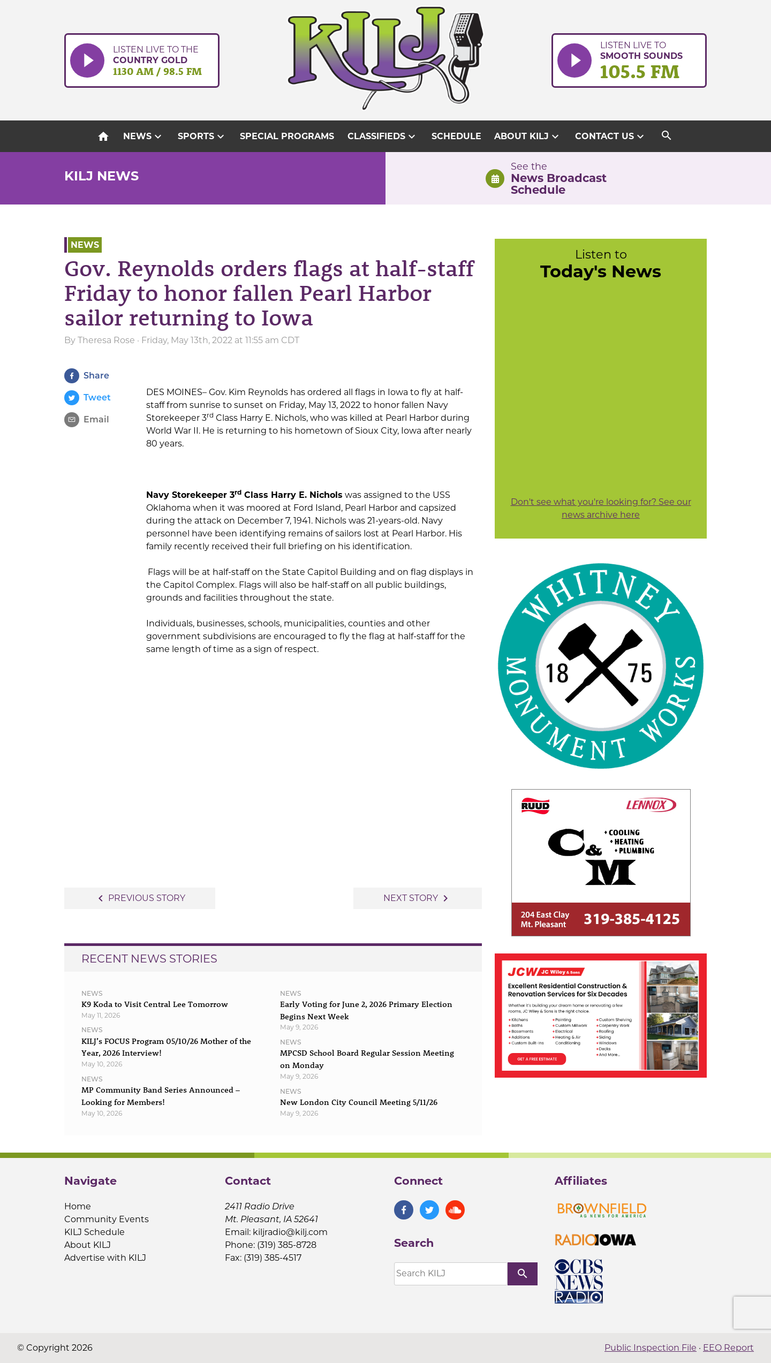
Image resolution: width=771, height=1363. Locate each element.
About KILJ (528, 136)
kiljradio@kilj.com (290, 1232)
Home (77, 1206)
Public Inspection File (650, 1348)
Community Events (106, 1219)
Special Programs (287, 136)
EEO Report (728, 1348)
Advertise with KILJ (105, 1258)
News (143, 136)
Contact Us (611, 136)
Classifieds (382, 136)
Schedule (456, 136)
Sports (202, 136)
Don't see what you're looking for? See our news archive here (601, 508)
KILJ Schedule (94, 1232)
